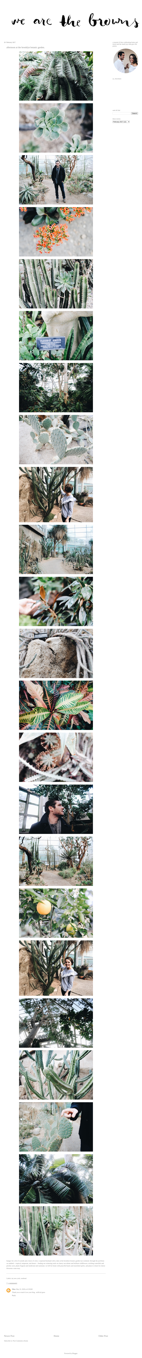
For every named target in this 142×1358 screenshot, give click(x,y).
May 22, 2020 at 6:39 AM (24, 1289)
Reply (14, 1295)
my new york (16, 1278)
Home (56, 1336)
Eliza (13, 1289)
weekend (23, 1278)
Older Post (103, 1336)
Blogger (74, 1353)
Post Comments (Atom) (20, 1341)
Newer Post (9, 1336)
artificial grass (40, 1292)
